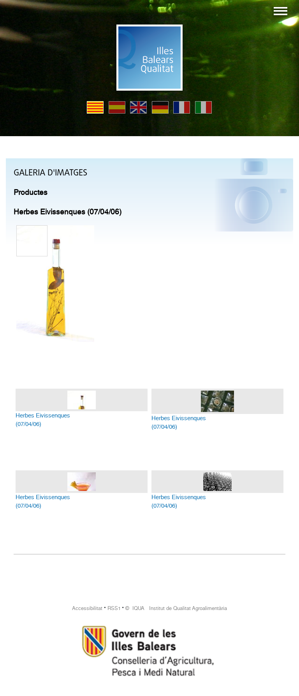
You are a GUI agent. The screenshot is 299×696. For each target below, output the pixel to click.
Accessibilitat (87, 608)
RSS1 (114, 608)
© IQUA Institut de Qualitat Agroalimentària (176, 608)
